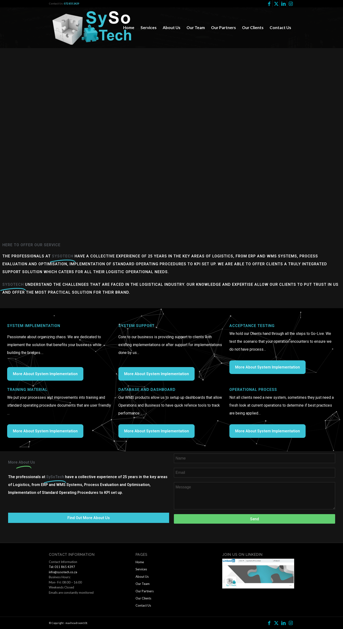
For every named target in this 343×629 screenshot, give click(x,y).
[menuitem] (128, 27)
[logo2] (94, 27)
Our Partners (145, 591)
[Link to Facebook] (269, 3)
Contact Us (143, 605)
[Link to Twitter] (276, 3)
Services (141, 569)
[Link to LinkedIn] (283, 3)
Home (140, 562)
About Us (142, 576)
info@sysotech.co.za (63, 572)
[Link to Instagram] (290, 3)
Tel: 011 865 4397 (62, 567)
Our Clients (143, 598)
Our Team (143, 584)
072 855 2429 (71, 3)
